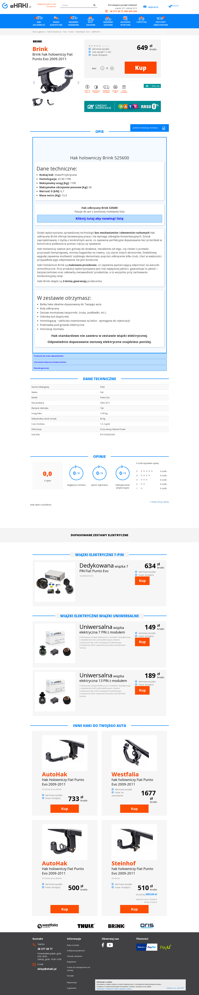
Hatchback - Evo (83, 31)
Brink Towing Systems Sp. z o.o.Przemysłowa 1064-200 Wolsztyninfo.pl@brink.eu (99, 357)
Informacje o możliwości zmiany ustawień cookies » (114, 989)
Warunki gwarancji (41, 368)
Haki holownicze (54, 31)
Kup (140, 68)
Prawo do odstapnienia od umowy (78, 969)
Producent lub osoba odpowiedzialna (48, 356)
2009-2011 (96, 31)
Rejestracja (72, 982)
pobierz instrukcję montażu (149, 128)
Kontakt (70, 975)
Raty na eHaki (73, 945)
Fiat (64, 31)
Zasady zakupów (74, 956)
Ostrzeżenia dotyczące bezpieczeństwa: (50, 362)
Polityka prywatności (76, 950)
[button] (34, 83)
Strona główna (38, 31)
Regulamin (71, 961)
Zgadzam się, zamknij (175, 988)
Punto (71, 31)
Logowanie (71, 988)
